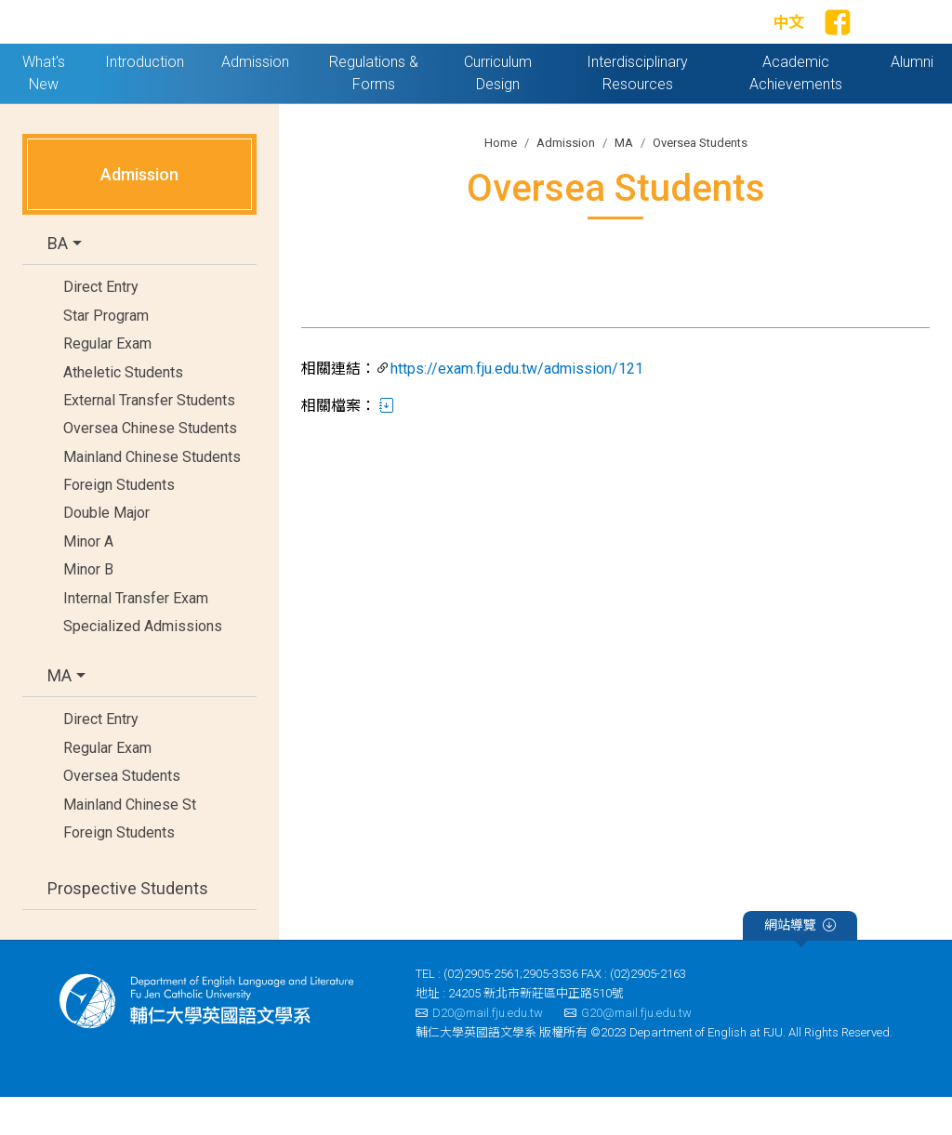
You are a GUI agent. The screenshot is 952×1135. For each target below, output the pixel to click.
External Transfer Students (149, 438)
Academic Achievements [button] (795, 111)
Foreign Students (119, 523)
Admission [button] (255, 100)
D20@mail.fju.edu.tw (479, 1051)
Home (500, 181)
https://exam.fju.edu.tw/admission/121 (516, 407)
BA (57, 282)
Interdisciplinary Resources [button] (637, 111)
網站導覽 (800, 966)
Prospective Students (127, 926)
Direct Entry (101, 326)
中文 (788, 42)
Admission (565, 181)
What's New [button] (43, 111)
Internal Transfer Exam (135, 636)
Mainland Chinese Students (152, 495)
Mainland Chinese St (129, 842)
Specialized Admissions (142, 664)
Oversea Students (121, 814)
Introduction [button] (144, 100)
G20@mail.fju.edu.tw (628, 1051)
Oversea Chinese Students (150, 467)
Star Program (106, 354)
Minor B (88, 608)
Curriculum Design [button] (498, 111)
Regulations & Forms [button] (373, 111)
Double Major (106, 552)
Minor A (88, 579)
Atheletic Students (123, 410)
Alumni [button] (912, 100)
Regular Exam (107, 381)
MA (59, 714)
